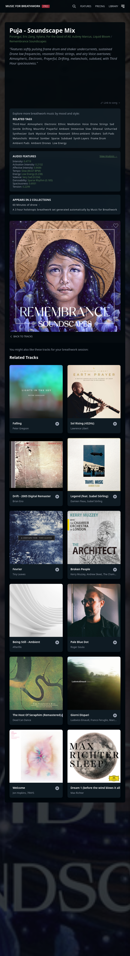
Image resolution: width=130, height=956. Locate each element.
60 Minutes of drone (25, 205)
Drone (94, 124)
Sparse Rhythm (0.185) (40, 180)
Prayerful (52, 129)
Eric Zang (29, 36)
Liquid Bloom (101, 36)
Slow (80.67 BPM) (31, 171)
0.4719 (27, 161)
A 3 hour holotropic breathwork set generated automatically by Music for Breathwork (65, 209)
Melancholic (20, 138)
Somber (45, 138)
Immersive (77, 129)
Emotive (52, 133)
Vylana (40, 36)
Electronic (51, 124)
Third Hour (19, 124)
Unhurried (110, 129)
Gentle (17, 129)
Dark (31, 133)
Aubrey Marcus (82, 36)
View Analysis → (108, 156)
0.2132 (39, 164)
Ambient (64, 129)
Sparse (55, 138)
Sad (112, 124)
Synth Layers (81, 138)
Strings (103, 124)
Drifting (27, 129)
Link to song (111, 102)
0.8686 (38, 167)
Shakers (96, 133)
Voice (85, 124)
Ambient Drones (41, 143)
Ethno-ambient (81, 133)
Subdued (66, 138)
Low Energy (59, 143)
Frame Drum (98, 138)
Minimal (34, 138)
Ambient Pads (21, 143)
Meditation (74, 124)
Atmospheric (35, 124)
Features (85, 6)
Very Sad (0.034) (31, 177)
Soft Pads (108, 133)
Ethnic (62, 124)
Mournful (39, 129)
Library (113, 6)
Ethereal (98, 129)
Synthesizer (20, 133)
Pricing (100, 6)
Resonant (64, 133)
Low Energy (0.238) (32, 174)
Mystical (41, 133)
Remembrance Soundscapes (27, 41)
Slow (88, 129)
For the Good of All (58, 36)
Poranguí (15, 36)
